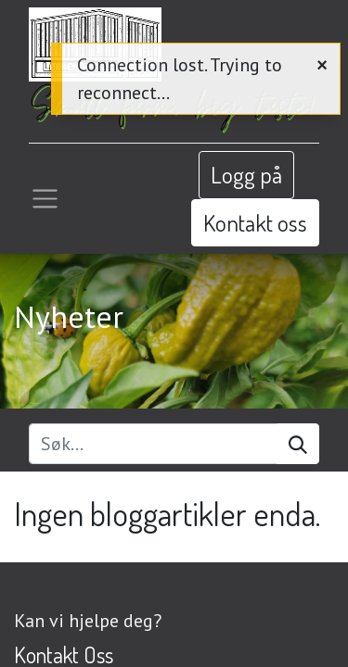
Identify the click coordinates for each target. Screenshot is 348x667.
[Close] (322, 64)
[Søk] (298, 443)
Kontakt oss (255, 222)
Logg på (246, 174)
